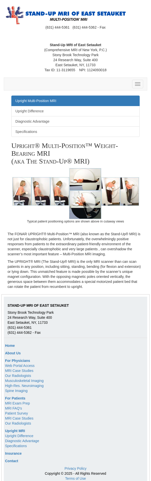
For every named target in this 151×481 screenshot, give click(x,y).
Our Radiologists (18, 376)
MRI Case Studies (19, 371)
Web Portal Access (19, 366)
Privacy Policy (75, 468)
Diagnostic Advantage (22, 441)
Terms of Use (75, 478)
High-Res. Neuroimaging (24, 386)
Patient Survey (16, 413)
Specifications (16, 446)
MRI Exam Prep (17, 403)
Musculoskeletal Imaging (24, 381)
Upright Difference (19, 436)
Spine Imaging (16, 391)
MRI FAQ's (13, 408)
